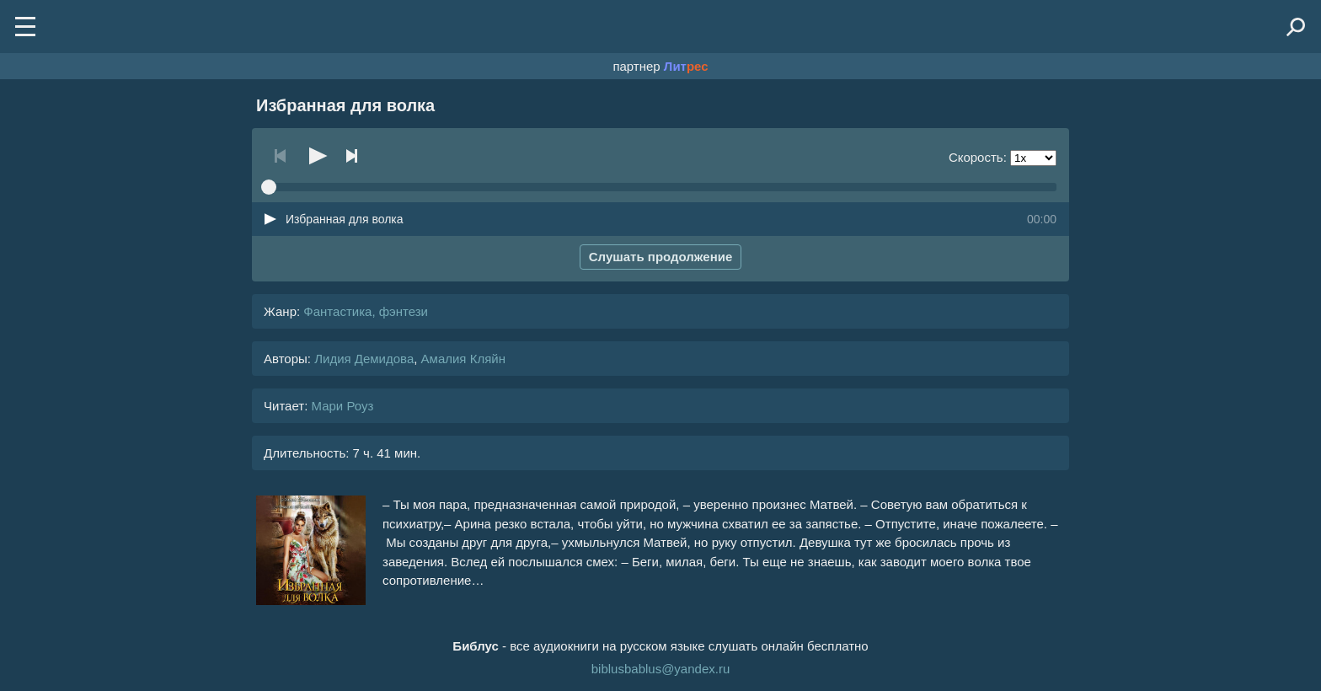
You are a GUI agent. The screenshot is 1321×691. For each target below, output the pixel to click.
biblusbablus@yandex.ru (660, 669)
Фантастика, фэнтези (365, 311)
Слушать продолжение (661, 256)
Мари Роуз (342, 406)
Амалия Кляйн (463, 358)
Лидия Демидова (364, 358)
